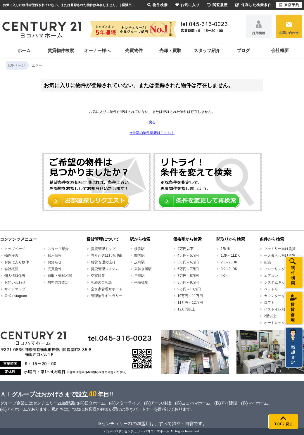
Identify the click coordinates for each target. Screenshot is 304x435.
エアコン (271, 276)
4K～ (225, 276)
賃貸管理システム (105, 269)
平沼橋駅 (141, 282)
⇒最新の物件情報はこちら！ (152, 133)
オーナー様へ (97, 50)
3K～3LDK (229, 269)
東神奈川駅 (143, 269)
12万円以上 (186, 309)
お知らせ (55, 262)
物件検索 (11, 255)
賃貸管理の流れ (103, 262)
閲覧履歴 (217, 5)
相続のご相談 (101, 282)
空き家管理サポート (106, 289)
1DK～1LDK (230, 255)
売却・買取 (170, 50)
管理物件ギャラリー (106, 296)
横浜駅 (139, 249)
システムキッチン (278, 282)
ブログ (243, 50)
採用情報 (258, 33)
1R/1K (225, 249)
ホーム (24, 50)
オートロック (274, 323)
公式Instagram (15, 296)
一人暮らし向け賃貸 (280, 255)
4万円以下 (185, 249)
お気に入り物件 (16, 262)
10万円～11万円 (190, 296)
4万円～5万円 (188, 255)
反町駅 (139, 262)
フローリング (274, 269)
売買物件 (134, 50)
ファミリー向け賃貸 (280, 249)
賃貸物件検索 (61, 50)
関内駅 (139, 255)
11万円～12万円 (190, 303)
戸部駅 (139, 276)
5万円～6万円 (188, 262)
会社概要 (280, 50)
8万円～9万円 (188, 282)
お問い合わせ (288, 32)
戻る (152, 122)
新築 (267, 262)
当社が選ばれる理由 (106, 255)
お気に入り (187, 5)
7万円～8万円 (188, 276)
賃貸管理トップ (103, 249)
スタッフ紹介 (207, 50)
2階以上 (270, 316)
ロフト (269, 303)
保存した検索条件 (253, 5)
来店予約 (289, 5)
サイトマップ (14, 289)
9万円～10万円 (189, 289)
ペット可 (271, 289)
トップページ (14, 249)
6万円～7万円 (188, 269)
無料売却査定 (58, 282)
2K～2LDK (229, 262)
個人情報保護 (14, 276)
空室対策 (98, 276)
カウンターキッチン (280, 296)
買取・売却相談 (60, 276)
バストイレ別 (274, 309)
